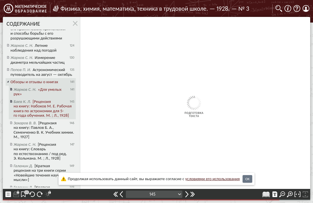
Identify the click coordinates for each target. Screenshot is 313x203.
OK (247, 179)
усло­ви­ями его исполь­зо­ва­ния (212, 178)
